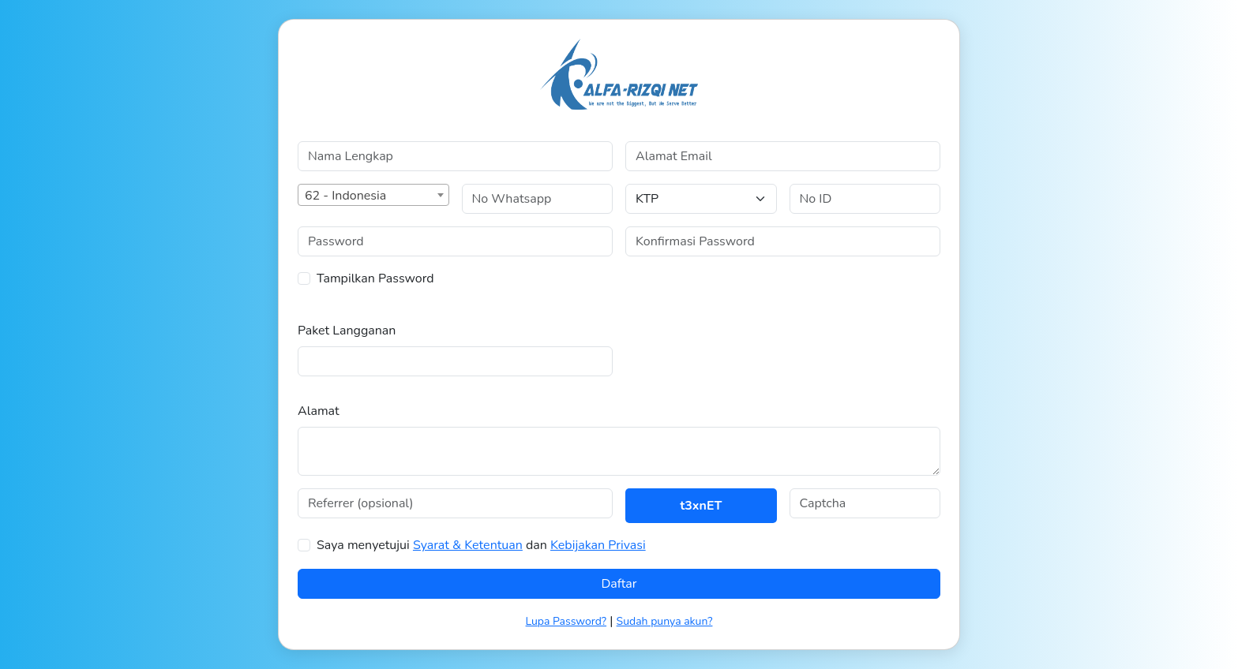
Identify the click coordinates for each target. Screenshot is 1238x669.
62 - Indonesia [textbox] (345, 195)
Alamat (319, 411)
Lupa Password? (566, 621)
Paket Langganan (347, 330)
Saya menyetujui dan (481, 545)
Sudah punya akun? (665, 621)
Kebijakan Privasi (598, 545)
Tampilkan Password (375, 278)
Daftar (618, 583)
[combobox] (373, 195)
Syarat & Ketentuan (468, 545)
